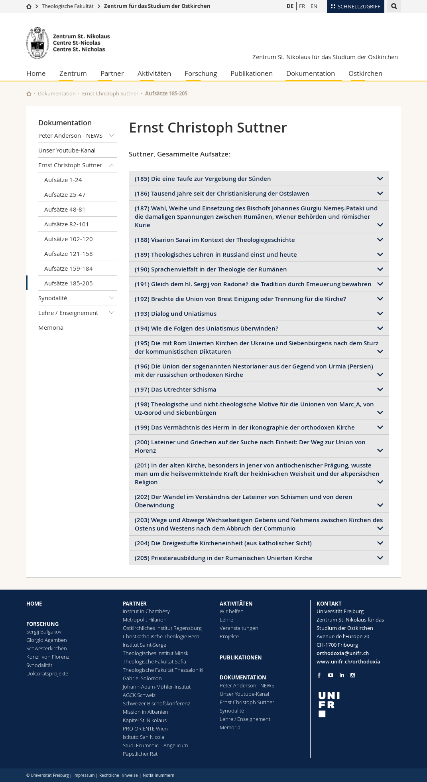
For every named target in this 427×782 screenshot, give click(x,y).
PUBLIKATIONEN (241, 657)
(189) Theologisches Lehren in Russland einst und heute (216, 254)
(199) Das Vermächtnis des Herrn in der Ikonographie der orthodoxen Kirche (245, 427)
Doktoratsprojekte (47, 673)
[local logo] (359, 705)
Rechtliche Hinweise (118, 775)
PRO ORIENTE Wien (145, 728)
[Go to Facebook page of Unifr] (319, 675)
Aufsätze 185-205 (68, 283)
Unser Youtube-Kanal (67, 150)
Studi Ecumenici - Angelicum (155, 745)
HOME (34, 603)
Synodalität (39, 665)
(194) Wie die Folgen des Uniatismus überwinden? (206, 328)
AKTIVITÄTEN (236, 603)
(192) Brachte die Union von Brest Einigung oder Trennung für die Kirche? (240, 299)
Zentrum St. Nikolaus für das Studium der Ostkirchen (325, 57)
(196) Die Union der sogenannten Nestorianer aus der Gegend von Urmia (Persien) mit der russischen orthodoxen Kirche (254, 370)
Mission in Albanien (145, 711)
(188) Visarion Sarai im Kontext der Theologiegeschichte (215, 240)
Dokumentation (310, 73)
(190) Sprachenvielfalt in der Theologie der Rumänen (211, 269)
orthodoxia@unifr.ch (343, 653)
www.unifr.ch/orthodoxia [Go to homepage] (348, 661)
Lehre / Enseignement (77, 312)
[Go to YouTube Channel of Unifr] (330, 675)
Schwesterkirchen (46, 648)
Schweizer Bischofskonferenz (156, 703)
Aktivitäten (154, 73)
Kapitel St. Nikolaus (145, 720)
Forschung (201, 73)
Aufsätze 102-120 (68, 239)
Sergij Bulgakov (43, 631)
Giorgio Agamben (46, 639)
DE (290, 6)
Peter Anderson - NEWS (77, 135)
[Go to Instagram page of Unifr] (352, 675)
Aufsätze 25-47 (65, 194)
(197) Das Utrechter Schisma (175, 389)
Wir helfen (232, 611)
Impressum (83, 775)
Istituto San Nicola (143, 736)
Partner (112, 73)
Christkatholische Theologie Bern (161, 636)
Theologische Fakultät (68, 6)
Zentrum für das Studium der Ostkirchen (157, 6)
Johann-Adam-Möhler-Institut (157, 686)
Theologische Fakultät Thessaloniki (163, 669)
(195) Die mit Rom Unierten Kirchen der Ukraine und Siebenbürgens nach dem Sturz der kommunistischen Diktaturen (256, 347)
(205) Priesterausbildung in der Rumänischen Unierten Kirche (224, 558)
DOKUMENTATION (243, 677)
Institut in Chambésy (146, 611)
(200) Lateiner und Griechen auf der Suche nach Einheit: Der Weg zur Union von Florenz (250, 446)
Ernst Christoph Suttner (110, 93)
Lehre (226, 619)
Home (36, 73)
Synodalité (77, 298)
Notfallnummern (158, 775)
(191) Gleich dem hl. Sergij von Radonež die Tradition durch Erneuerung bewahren (253, 284)
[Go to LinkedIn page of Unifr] (342, 675)
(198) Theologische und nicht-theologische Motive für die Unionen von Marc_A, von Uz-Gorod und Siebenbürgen (254, 408)
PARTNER (135, 603)
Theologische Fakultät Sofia (154, 661)
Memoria (50, 327)
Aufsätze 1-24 (63, 180)
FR (302, 6)
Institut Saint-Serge (144, 644)
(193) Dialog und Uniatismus (175, 313)
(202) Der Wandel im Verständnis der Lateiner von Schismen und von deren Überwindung (243, 501)
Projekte (229, 636)
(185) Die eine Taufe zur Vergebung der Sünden (203, 178)
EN (314, 6)
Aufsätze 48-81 (65, 209)
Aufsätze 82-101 (66, 224)
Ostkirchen (365, 73)
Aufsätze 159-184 (68, 268)
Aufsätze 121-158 (68, 253)
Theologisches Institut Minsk (155, 653)
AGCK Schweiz (139, 695)
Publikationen (251, 73)
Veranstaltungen (239, 628)
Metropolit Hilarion (145, 619)
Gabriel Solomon (142, 678)
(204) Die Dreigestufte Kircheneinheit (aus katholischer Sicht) (223, 543)
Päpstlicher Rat (140, 753)
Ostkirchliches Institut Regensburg (162, 628)
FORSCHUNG (42, 624)
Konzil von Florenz (47, 656)
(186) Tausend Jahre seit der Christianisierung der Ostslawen (222, 193)
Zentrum (73, 73)
